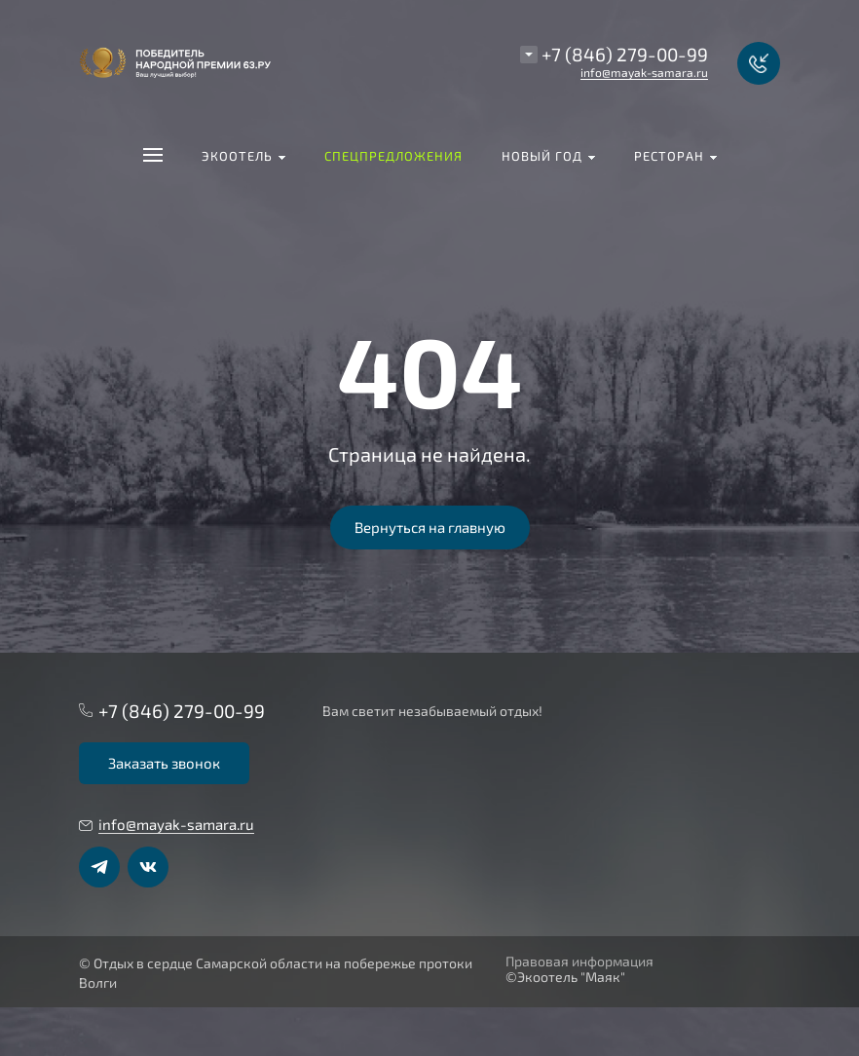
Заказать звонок (164, 763)
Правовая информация (579, 961)
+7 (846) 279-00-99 (625, 54)
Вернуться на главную (430, 527)
